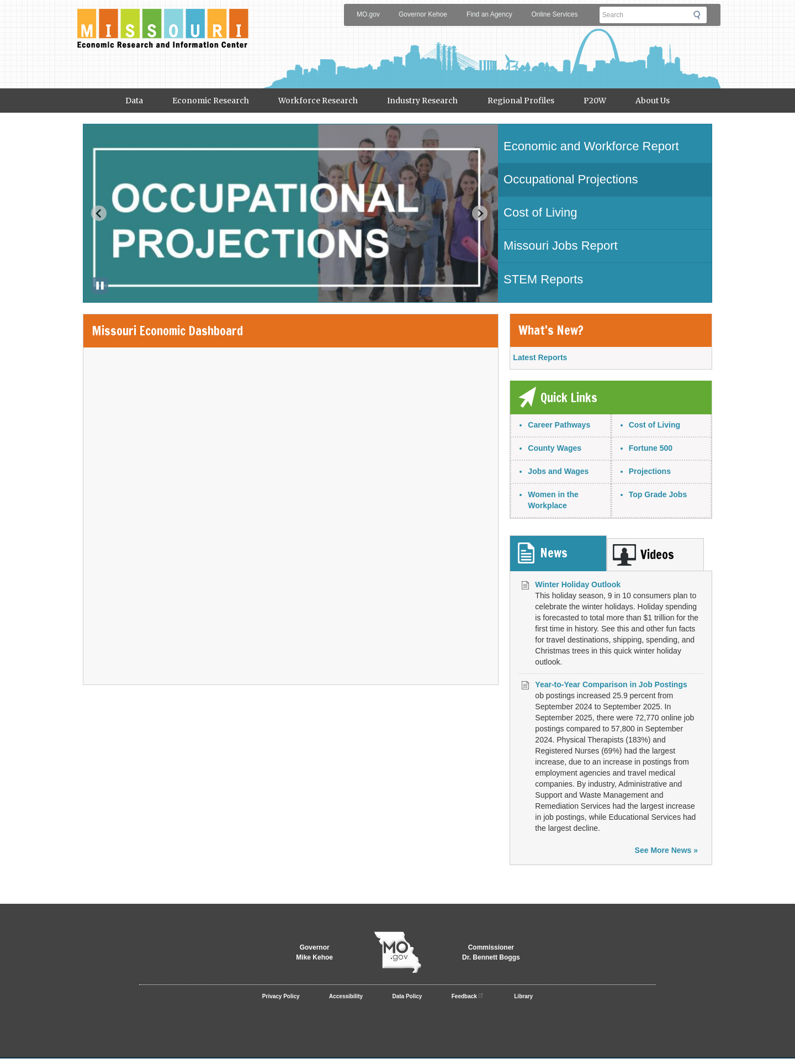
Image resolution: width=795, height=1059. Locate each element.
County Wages (554, 448)
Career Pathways (559, 424)
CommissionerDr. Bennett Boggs (491, 952)
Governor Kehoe (423, 14)
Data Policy (407, 996)
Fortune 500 (650, 448)
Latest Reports (540, 357)
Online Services (554, 14)
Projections (650, 471)
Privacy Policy (281, 996)
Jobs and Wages (558, 471)
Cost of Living (654, 424)
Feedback (468, 994)
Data (134, 101)
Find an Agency (489, 14)
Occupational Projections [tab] (571, 179)
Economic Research (210, 101)
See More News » (666, 850)
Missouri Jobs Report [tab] (561, 245)
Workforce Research (318, 101)
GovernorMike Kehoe (314, 952)
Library (523, 996)
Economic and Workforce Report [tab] (591, 146)
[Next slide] (479, 213)
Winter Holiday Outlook (578, 584)
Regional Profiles (520, 101)
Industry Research (422, 101)
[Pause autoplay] (100, 285)
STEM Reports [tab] (543, 279)
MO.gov (368, 14)
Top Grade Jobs (658, 494)
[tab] (558, 553)
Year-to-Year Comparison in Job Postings (611, 684)
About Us (652, 101)
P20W (595, 101)
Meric (162, 20)
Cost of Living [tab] (540, 212)
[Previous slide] (99, 213)
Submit (700, 14)
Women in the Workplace (553, 500)
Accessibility (346, 996)
